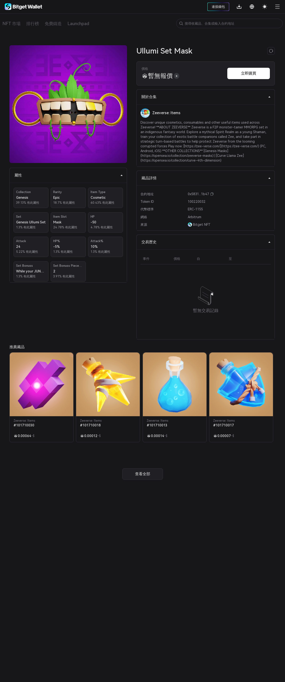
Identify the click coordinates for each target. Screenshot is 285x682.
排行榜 (32, 23)
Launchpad (78, 23)
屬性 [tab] (68, 175)
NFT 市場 (11, 23)
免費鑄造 (53, 23)
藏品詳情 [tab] (206, 178)
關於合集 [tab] (206, 97)
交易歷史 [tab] (206, 242)
